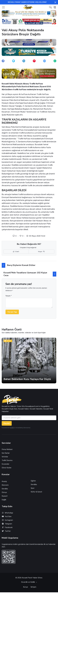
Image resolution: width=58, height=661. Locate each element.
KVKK (12, 427)
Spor (32, 488)
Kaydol (7, 423)
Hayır (41, 251)
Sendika (5, 489)
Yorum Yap (12, 312)
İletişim (33, 587)
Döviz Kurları (6, 468)
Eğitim (33, 481)
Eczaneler (5, 464)
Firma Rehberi (7, 449)
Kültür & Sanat (36, 492)
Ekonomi (5, 485)
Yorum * (8, 296)
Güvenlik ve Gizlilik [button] (28, 582)
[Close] (55, 2)
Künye (25, 587)
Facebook (7, 527)
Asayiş (4, 481)
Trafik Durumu (7, 460)
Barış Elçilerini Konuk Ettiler (21, 265)
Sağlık (4, 500)
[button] (50, 7)
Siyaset (5, 496)
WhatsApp (7, 513)
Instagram (7, 520)
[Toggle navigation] (3, 7)
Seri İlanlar (6, 453)
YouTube (6, 516)
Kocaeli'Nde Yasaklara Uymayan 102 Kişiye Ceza (25, 274)
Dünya (4, 492)
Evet (16, 251)
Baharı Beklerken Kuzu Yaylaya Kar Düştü (27, 379)
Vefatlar (5, 457)
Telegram (7, 524)
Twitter (6, 531)
